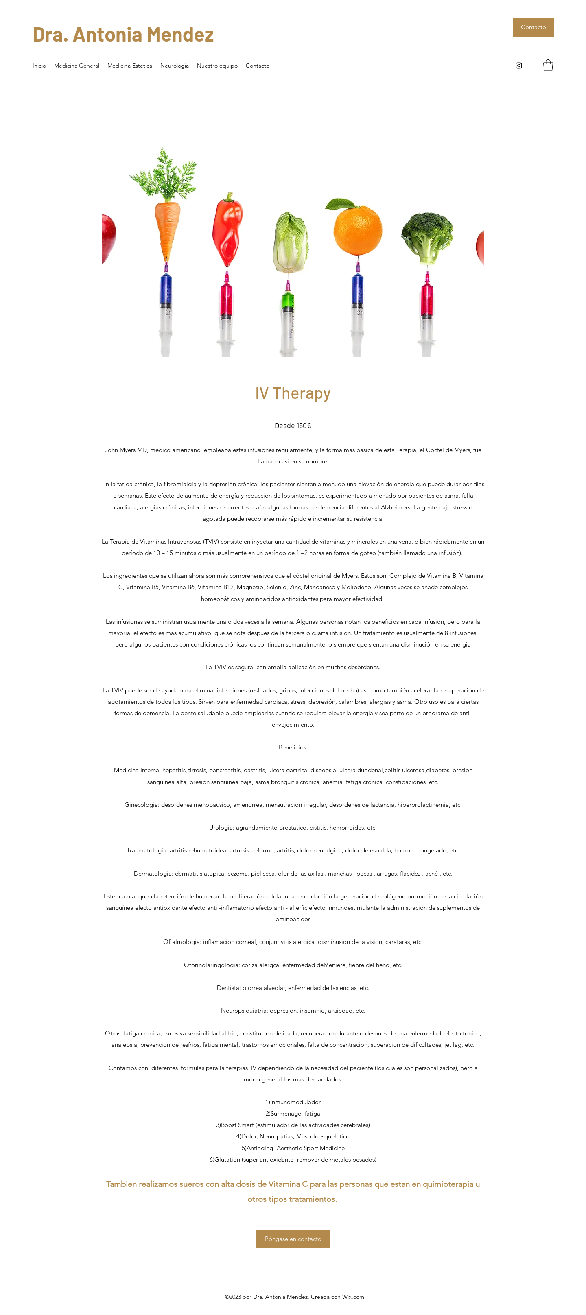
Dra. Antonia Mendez (123, 34)
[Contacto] (533, 27)
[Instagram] (519, 65)
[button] (548, 65)
